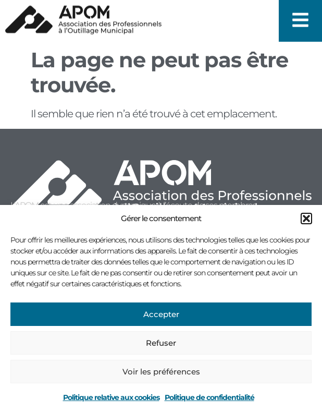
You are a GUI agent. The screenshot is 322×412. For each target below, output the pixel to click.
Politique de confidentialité (209, 397)
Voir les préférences (161, 372)
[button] (306, 218)
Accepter (161, 314)
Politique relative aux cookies (111, 397)
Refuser (161, 343)
